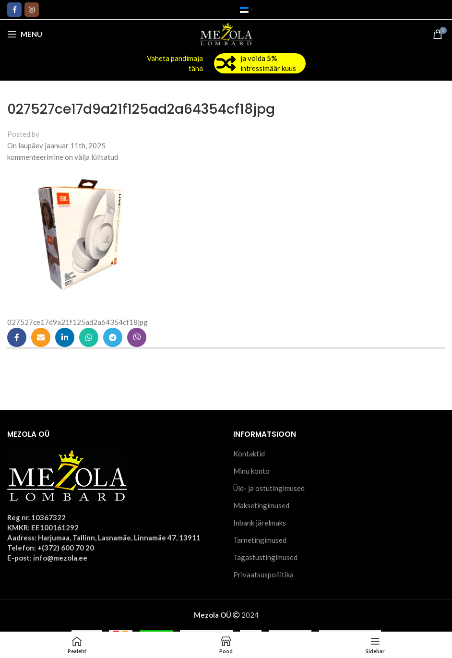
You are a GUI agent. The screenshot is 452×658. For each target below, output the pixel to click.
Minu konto (251, 471)
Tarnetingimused (259, 540)
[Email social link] (40, 337)
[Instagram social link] (31, 9)
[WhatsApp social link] (88, 337)
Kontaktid (249, 453)
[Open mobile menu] (24, 34)
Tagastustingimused (265, 557)
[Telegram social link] (112, 337)
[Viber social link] (136, 337)
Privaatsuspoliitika (263, 574)
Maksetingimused (261, 505)
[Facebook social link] (14, 9)
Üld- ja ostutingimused (269, 488)
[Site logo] (226, 33)
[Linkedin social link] (64, 337)
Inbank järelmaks (259, 522)
